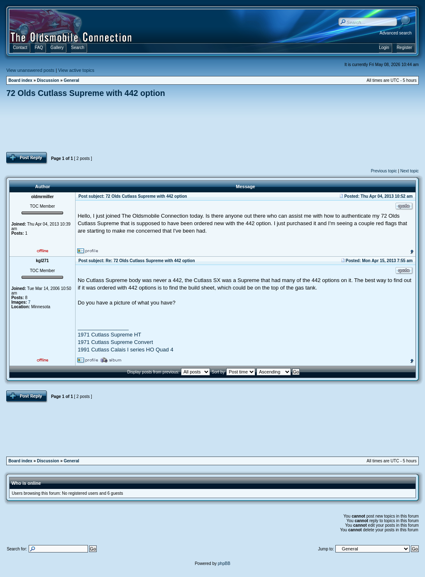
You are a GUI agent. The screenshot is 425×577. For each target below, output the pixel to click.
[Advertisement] (212, 124)
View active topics (76, 70)
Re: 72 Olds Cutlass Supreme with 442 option (150, 260)
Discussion (48, 80)
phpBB (224, 563)
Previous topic (384, 171)
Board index (20, 80)
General (71, 80)
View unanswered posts (30, 70)
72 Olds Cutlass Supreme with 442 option (85, 93)
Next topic (409, 171)
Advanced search (396, 33)
